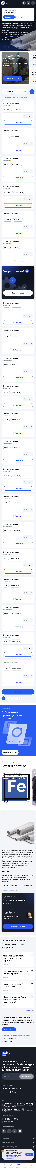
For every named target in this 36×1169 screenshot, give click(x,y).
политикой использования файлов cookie (13, 1157)
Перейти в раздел (10, 752)
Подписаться (26, 1076)
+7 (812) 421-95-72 (14, 37)
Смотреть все (29, 1011)
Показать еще (18, 692)
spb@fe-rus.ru (17, 39)
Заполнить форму (12, 79)
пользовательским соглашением (8, 1081)
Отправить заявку (18, 926)
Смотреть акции (18, 293)
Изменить (21, 17)
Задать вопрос (9, 1029)
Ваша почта (8, 1076)
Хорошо (29, 1154)
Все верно (8, 17)
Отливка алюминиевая (11, 103)
